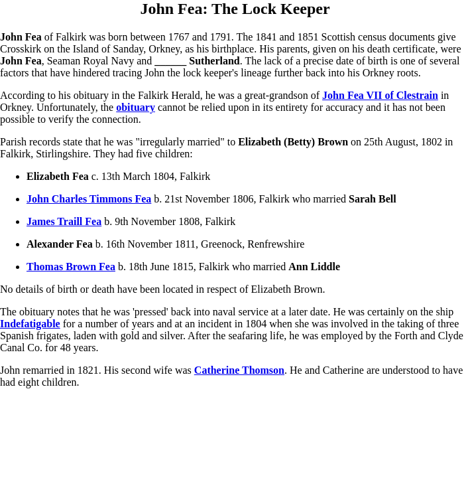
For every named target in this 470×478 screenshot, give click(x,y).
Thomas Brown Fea (71, 266)
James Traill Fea (64, 221)
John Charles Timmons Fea (89, 198)
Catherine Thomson (239, 370)
